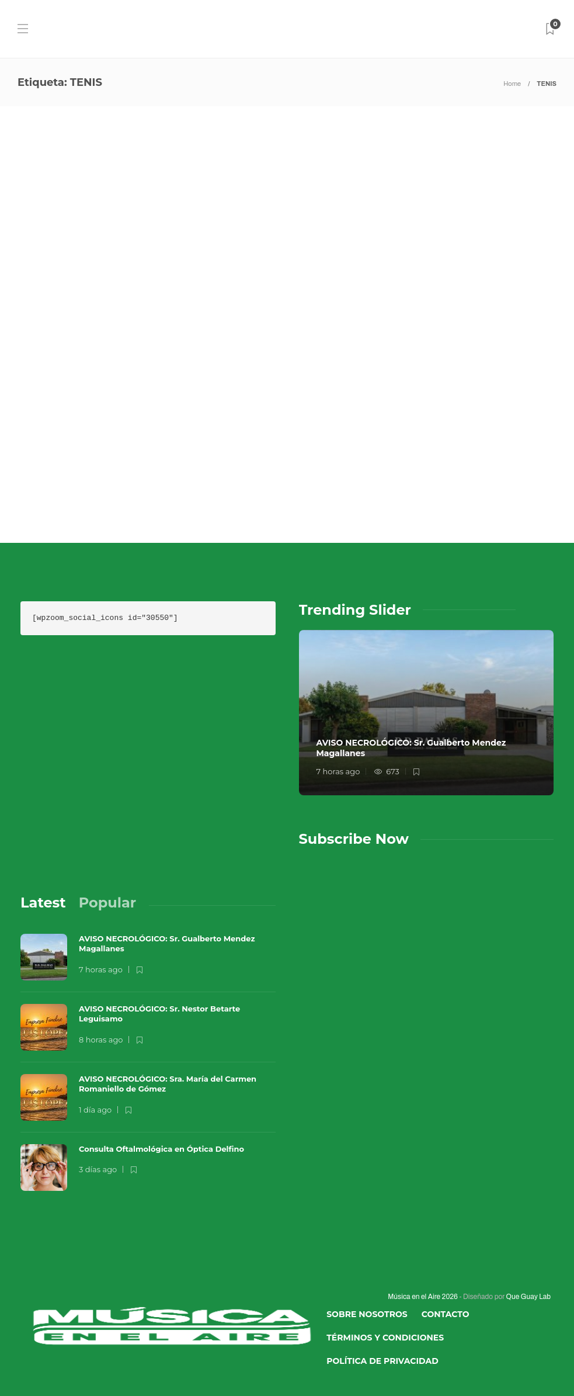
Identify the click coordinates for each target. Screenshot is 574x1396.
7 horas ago (338, 771)
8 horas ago (101, 1039)
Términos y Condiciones (385, 1337)
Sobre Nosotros (367, 1314)
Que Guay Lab (528, 1297)
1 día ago (95, 1109)
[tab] (43, 902)
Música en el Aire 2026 (423, 1297)
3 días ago (98, 1169)
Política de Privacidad (382, 1361)
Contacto (445, 1314)
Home (512, 83)
